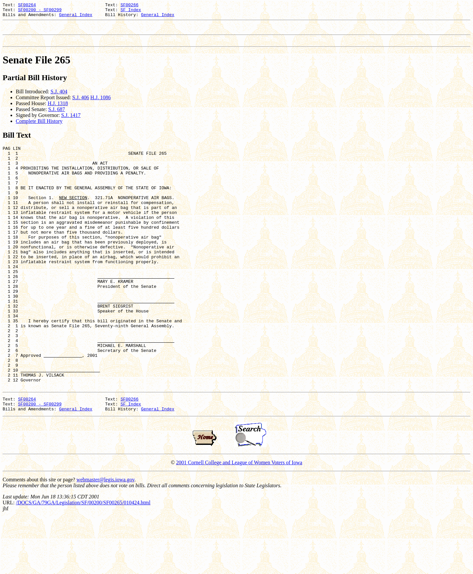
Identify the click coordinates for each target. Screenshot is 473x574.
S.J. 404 (59, 97)
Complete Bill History (39, 127)
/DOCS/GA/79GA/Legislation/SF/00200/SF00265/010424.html (83, 560)
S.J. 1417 (70, 121)
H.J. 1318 (58, 109)
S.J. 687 (56, 115)
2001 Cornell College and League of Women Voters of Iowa (239, 519)
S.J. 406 (80, 103)
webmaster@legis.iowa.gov (105, 537)
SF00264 (27, 6)
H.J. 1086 (100, 103)
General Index (75, 17)
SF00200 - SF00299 (40, 11)
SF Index (131, 11)
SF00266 (130, 6)
